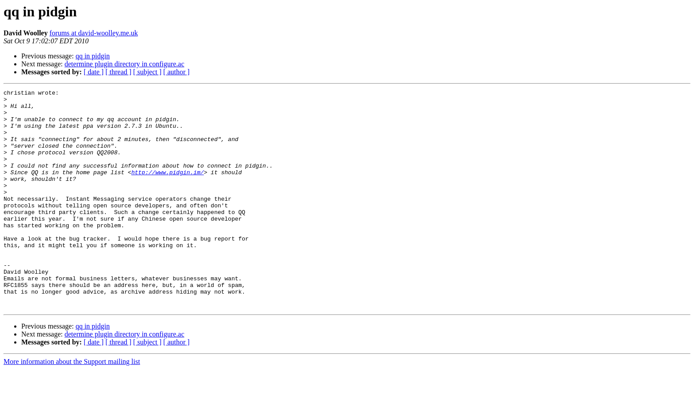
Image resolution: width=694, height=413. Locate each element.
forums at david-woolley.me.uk (94, 33)
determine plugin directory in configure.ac (125, 64)
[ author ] (176, 72)
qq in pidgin (93, 56)
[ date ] (94, 72)
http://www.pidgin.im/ (167, 189)
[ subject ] (147, 72)
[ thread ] (118, 72)
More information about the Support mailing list (72, 405)
